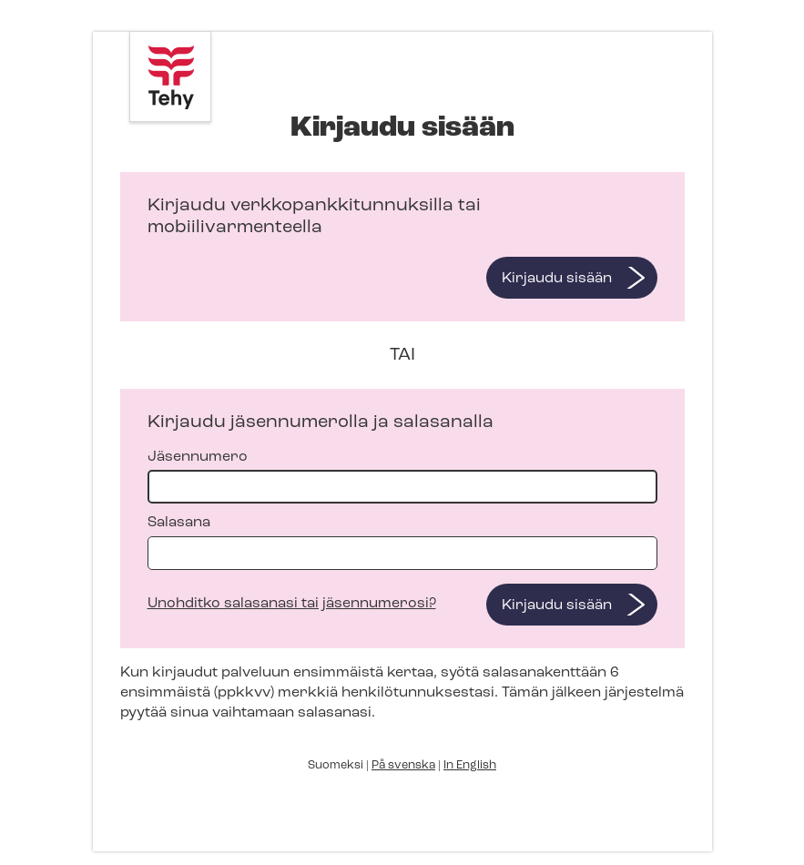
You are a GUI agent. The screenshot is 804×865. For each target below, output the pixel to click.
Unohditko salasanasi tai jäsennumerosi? (292, 603)
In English (469, 765)
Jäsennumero (402, 477)
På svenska (403, 765)
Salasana (402, 542)
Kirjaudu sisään (557, 278)
